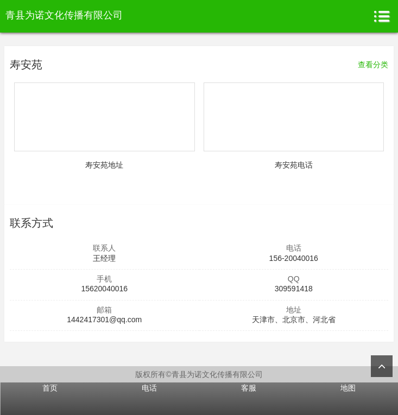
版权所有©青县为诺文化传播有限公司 (198, 374)
